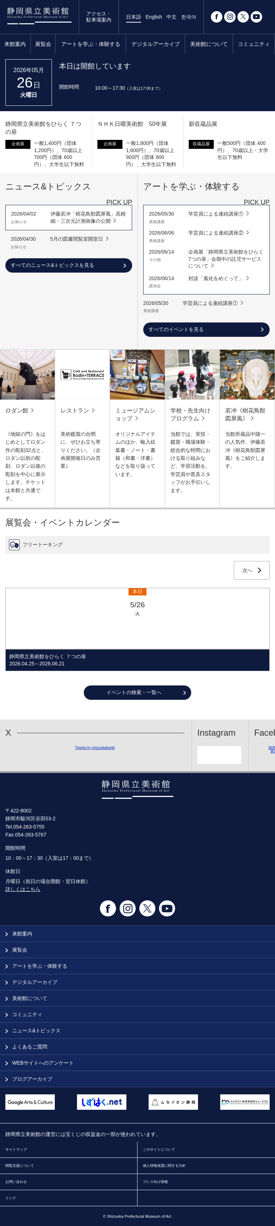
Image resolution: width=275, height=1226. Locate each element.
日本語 (133, 17)
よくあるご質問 (26, 1046)
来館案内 (15, 44)
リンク (10, 1198)
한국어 (188, 17)
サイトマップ (16, 1149)
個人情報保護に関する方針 (164, 1166)
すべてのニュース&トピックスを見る (52, 265)
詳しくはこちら (22, 889)
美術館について (209, 44)
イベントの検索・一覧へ (133, 692)
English (154, 17)
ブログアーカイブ (28, 1078)
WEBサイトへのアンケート (39, 1062)
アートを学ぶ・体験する (90, 44)
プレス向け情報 (155, 1182)
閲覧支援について (19, 1166)
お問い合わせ (16, 1182)
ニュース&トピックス (33, 1030)
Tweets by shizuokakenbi (95, 748)
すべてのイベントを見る (176, 329)
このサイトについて (159, 1149)
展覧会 (43, 44)
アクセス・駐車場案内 (98, 17)
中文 (172, 17)
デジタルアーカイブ (155, 44)
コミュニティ (254, 44)
